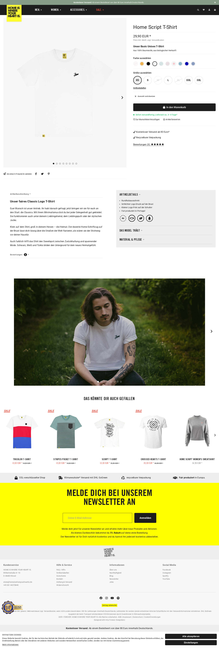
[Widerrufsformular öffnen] (109, 605)
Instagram (167, 573)
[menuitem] (36, 10)
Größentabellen (62, 573)
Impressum (127, 617)
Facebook (167, 570)
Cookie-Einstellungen (152, 617)
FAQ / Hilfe (60, 570)
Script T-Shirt (109, 459)
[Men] (38, 10)
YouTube (166, 579)
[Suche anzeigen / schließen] (198, 10)
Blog (111, 576)
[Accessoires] (78, 10)
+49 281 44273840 (10, 585)
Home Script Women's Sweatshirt (197, 459)
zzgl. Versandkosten (155, 40)
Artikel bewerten (171, 119)
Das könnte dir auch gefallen (109, 399)
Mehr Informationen (10, 645)
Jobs (112, 582)
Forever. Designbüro (117, 620)
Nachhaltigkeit (116, 573)
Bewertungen (140, 144)
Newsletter (114, 579)
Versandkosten (50, 611)
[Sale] (100, 10)
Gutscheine (61, 576)
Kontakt (59, 579)
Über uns (113, 570)
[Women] (56, 10)
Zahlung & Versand (64, 582)
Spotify (165, 576)
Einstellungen (191, 642)
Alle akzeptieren (190, 636)
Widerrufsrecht (62, 585)
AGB (119, 617)
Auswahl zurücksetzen (145, 96)
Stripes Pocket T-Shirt (65, 459)
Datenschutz (138, 617)
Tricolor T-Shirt (22, 459)
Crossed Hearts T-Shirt (153, 459)
